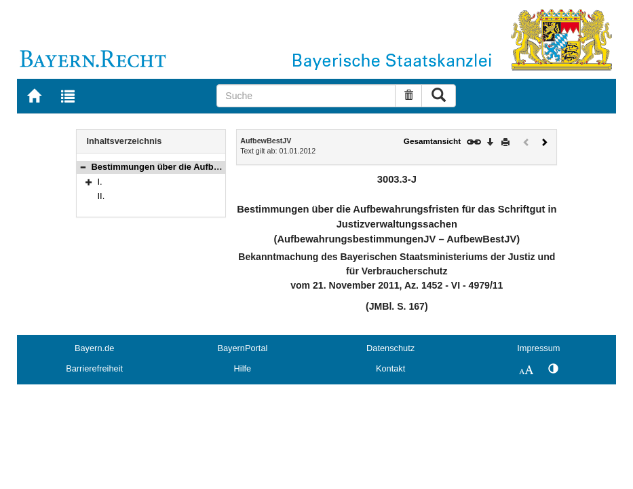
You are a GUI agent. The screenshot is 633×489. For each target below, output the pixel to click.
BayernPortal (242, 348)
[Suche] (306, 95)
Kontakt (390, 368)
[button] (82, 167)
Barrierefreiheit (94, 368)
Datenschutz (390, 348)
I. (100, 182)
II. (101, 196)
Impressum (538, 348)
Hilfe (243, 368)
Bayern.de (94, 348)
